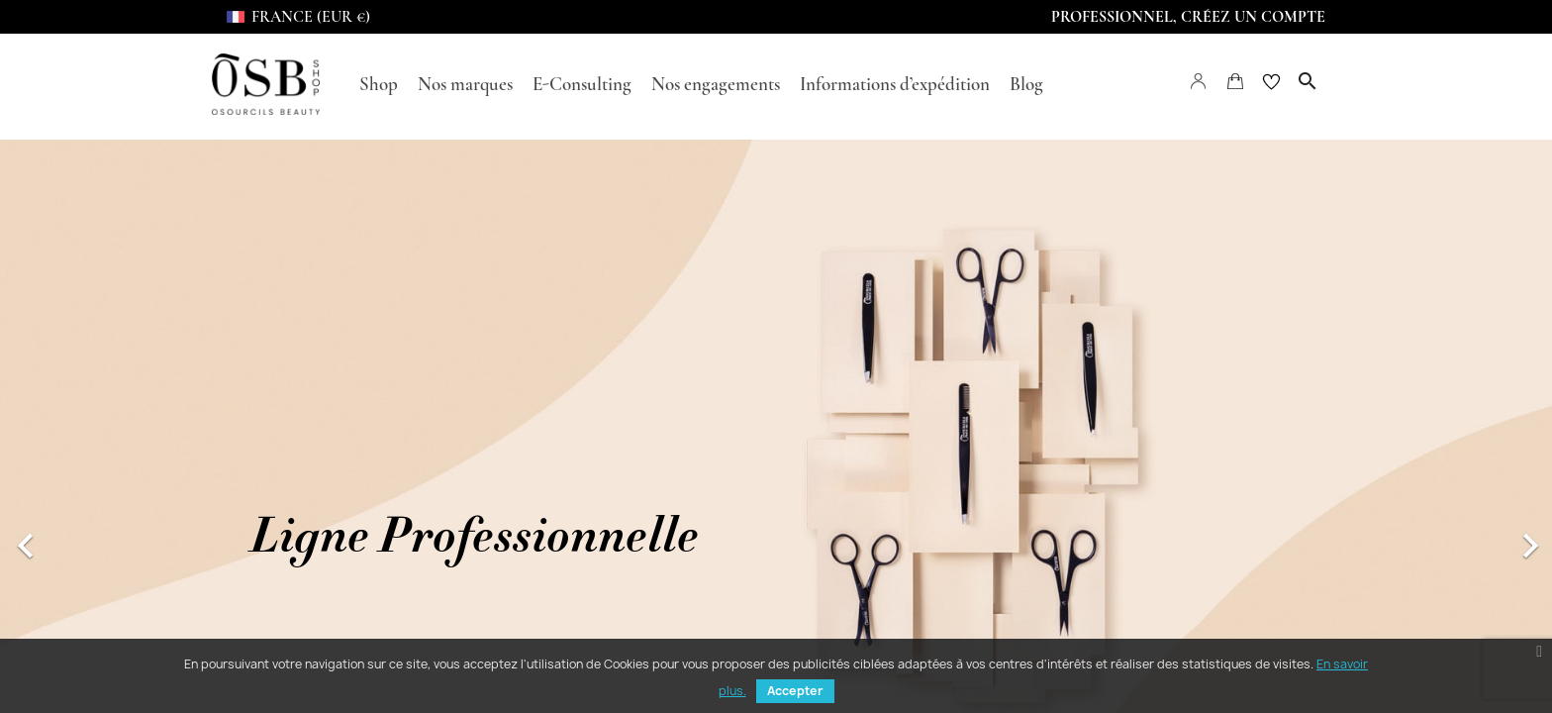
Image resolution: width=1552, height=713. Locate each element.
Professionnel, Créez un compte (1188, 17)
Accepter (795, 690)
